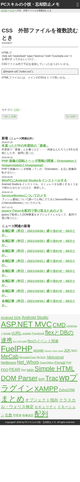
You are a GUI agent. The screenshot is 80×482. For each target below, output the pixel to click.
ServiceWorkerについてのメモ (24, 195)
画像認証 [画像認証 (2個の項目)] (28, 415)
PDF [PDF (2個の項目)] (69, 362)
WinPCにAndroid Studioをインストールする (34, 180)
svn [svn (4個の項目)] (41, 379)
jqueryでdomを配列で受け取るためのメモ (32, 210)
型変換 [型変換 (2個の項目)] (17, 415)
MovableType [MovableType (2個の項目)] (27, 357)
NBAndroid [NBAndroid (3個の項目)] (55, 357)
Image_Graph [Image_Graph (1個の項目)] (57, 351)
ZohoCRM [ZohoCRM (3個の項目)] (67, 390)
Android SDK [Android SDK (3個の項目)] (11, 317)
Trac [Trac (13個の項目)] (51, 378)
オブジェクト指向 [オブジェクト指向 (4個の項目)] (41, 400)
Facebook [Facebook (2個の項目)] (38, 333)
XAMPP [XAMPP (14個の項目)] (46, 389)
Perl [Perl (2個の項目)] (23, 370)
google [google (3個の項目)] (38, 350)
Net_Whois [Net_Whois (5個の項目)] (28, 362)
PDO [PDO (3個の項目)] (4, 370)
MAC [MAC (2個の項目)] (74, 350)
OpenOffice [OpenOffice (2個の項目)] (47, 362)
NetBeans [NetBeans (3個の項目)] (8, 362)
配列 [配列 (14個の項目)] (41, 414)
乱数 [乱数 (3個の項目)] (8, 415)
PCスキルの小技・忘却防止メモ (30, 4)
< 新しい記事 (9, 116)
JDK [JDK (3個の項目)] (67, 350)
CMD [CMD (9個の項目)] (59, 325)
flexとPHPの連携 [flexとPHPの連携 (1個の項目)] (20, 341)
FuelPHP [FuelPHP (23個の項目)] (16, 348)
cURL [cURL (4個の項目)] (16, 333)
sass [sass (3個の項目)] (30, 370)
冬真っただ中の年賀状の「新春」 (25, 145)
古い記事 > (71, 116)
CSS (16, 109)
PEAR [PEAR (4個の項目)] (14, 369)
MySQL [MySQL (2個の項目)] (41, 357)
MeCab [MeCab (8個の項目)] (9, 356)
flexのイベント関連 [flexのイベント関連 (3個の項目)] (42, 341)
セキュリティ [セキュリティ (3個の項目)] (45, 407)
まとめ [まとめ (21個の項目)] (12, 398)
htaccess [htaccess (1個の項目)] (48, 351)
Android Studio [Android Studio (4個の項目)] (35, 317)
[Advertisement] (40, 19)
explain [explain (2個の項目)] (26, 333)
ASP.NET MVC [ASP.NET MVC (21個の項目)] (26, 324)
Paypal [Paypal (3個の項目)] (60, 362)
